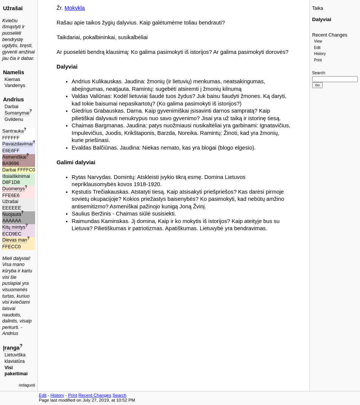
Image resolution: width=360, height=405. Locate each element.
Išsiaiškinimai (16, 176)
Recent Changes (329, 35)
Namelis (13, 72)
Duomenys (13, 188)
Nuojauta (11, 214)
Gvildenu (14, 119)
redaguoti (27, 385)
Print (318, 60)
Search (318, 72)
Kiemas (12, 79)
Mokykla (74, 8)
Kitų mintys (13, 227)
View (318, 41)
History (320, 54)
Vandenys (15, 85)
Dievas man (14, 240)
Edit (317, 48)
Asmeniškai (14, 157)
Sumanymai (17, 113)
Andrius (13, 99)
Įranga (11, 348)
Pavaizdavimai (17, 144)
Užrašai (13, 8)
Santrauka (13, 131)
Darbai (11, 106)
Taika (317, 8)
